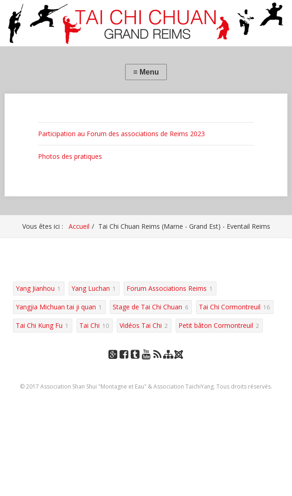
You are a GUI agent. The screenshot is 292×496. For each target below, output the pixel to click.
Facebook (124, 363)
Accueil (79, 226)
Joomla (180, 358)
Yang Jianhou (35, 288)
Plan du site (168, 363)
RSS (157, 363)
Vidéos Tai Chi (141, 325)
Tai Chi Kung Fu (39, 325)
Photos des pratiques (70, 156)
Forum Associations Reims (167, 288)
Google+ (112, 363)
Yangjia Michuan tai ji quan (56, 306)
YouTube (146, 363)
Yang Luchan (90, 288)
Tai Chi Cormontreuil (229, 306)
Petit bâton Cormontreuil (215, 325)
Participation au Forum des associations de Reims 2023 (121, 133)
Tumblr (135, 363)
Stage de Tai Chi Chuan (147, 306)
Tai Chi (89, 325)
